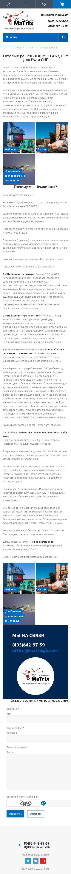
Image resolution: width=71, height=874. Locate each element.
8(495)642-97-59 (58, 21)
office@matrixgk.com (54, 15)
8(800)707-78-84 (58, 26)
